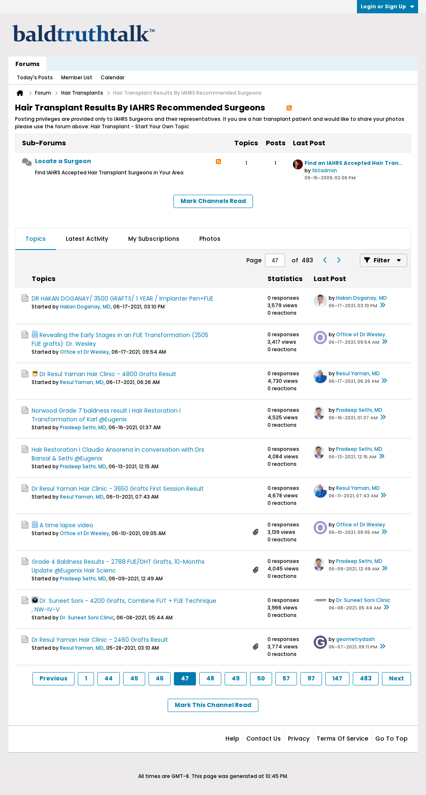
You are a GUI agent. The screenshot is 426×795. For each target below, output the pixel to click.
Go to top (391, 738)
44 (108, 678)
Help (232, 738)
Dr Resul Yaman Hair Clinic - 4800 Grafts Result (108, 374)
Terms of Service (342, 738)
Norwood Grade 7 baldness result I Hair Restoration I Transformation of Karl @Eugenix (106, 414)
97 (311, 678)
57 (286, 678)
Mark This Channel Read (213, 705)
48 (210, 678)
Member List (76, 77)
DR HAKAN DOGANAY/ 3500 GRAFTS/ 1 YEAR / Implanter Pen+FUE (122, 298)
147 (337, 678)
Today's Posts (35, 77)
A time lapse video (66, 525)
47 (185, 678)
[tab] (35, 239)
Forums (27, 64)
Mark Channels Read (213, 201)
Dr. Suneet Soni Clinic (87, 617)
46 (159, 678)
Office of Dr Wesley (84, 351)
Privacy (299, 738)
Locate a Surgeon (63, 161)
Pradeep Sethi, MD (83, 427)
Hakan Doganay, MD (85, 306)
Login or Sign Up (387, 6)
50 (261, 678)
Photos (209, 239)
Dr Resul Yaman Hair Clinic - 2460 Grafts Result (100, 640)
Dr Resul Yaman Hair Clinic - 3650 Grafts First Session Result (118, 488)
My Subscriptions (153, 239)
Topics (35, 239)
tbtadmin (324, 170)
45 (134, 678)
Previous (53, 678)
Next (396, 678)
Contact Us (263, 738)
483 (366, 678)
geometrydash (355, 639)
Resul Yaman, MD (82, 382)
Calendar (112, 77)
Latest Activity (87, 239)
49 (236, 678)
